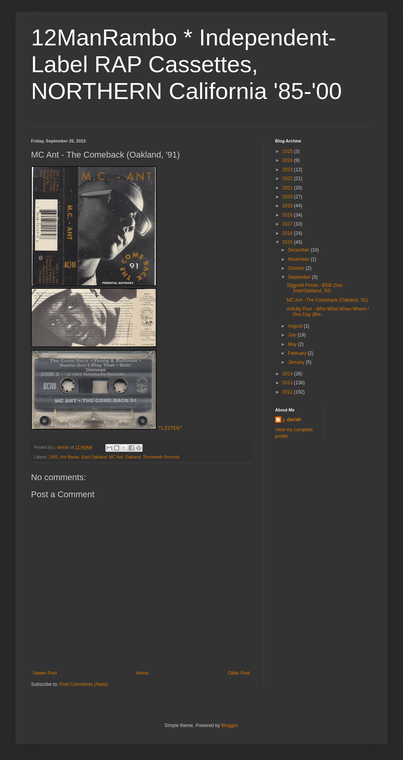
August (296, 326)
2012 (288, 392)
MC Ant (115, 457)
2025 (288, 151)
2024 (288, 160)
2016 (288, 233)
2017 (288, 224)
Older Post (239, 673)
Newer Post (45, 673)
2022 (288, 178)
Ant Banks (69, 457)
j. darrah (292, 419)
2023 (288, 169)
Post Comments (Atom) (83, 684)
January (297, 362)
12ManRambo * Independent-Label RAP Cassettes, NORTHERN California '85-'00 (186, 64)
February (298, 353)
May (293, 344)
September (300, 277)
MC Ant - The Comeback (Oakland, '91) (327, 300)
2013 (288, 382)
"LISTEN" (170, 428)
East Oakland (94, 457)
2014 (288, 374)
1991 (53, 457)
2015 (288, 242)
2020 (288, 197)
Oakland (133, 457)
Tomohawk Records (161, 457)
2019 (288, 205)
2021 (288, 188)
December (299, 250)
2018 (288, 215)
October (297, 268)
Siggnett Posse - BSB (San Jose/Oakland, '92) (315, 288)
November (299, 259)
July (293, 335)
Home (142, 673)
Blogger (229, 725)
